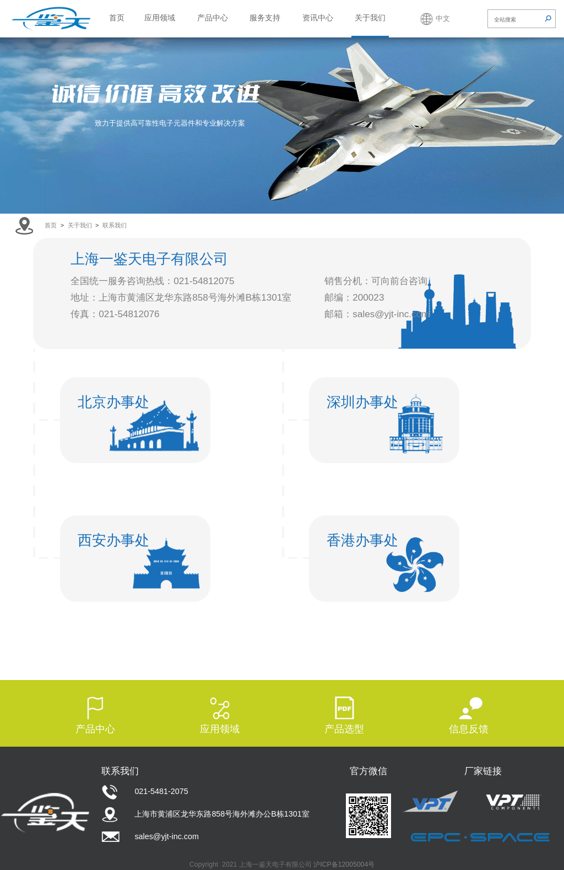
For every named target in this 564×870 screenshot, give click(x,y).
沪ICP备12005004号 (344, 864)
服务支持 (265, 17)
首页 (116, 17)
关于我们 (370, 17)
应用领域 (159, 17)
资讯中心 (317, 17)
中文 (443, 18)
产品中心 (212, 17)
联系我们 (114, 225)
